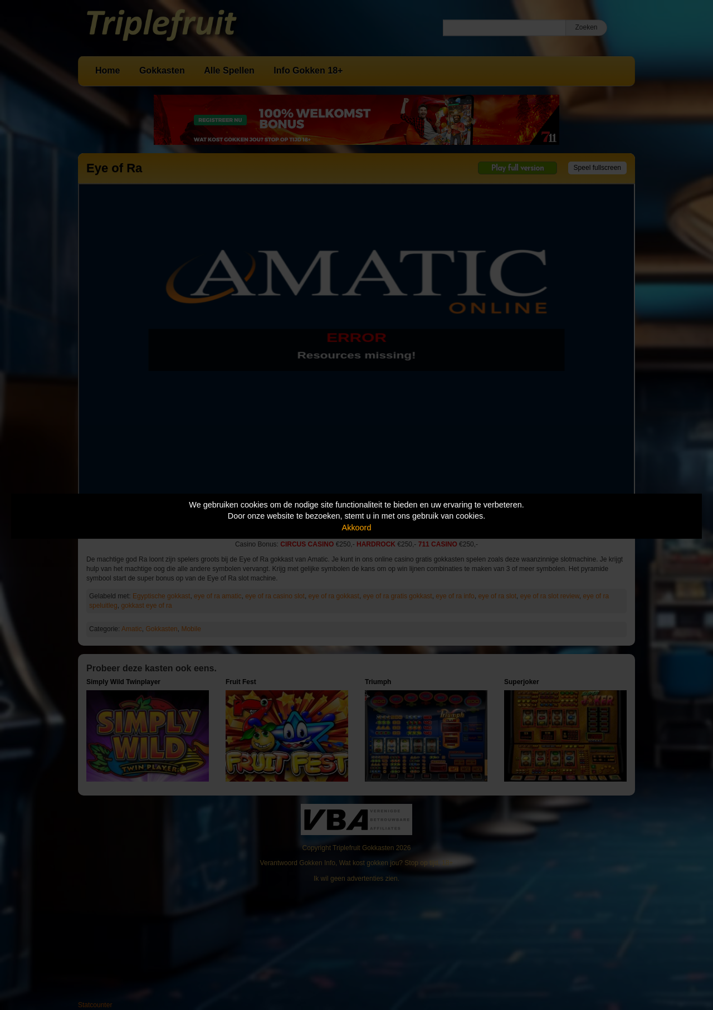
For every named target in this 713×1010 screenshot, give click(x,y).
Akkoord (357, 527)
